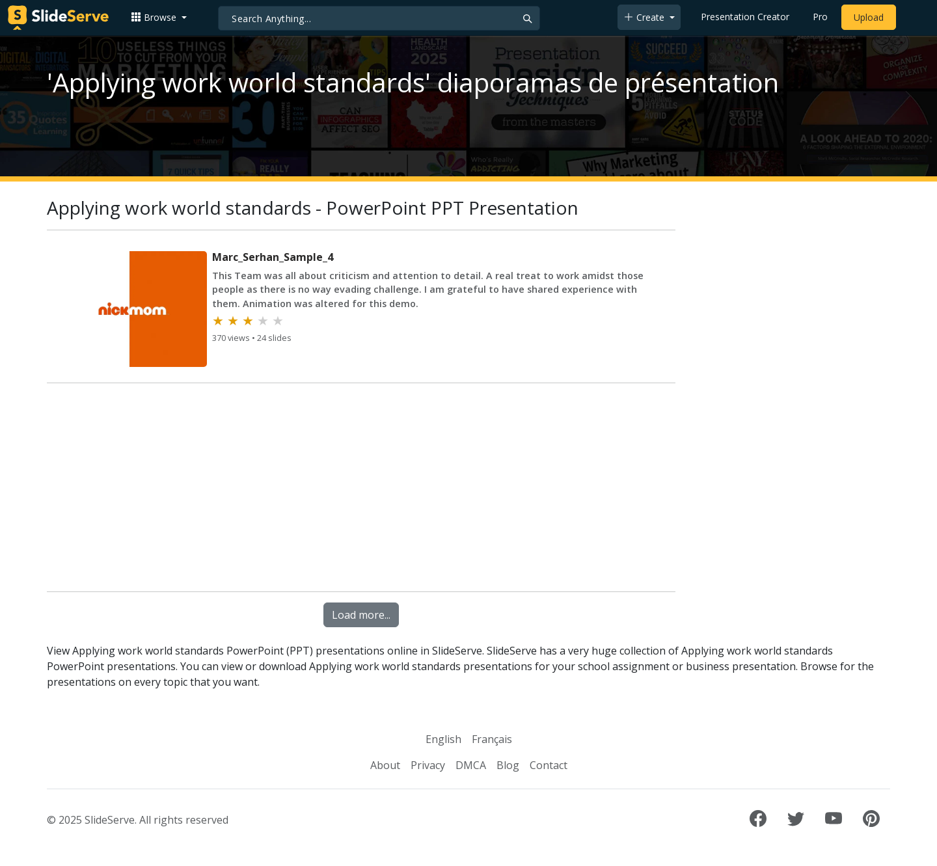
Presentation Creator (745, 16)
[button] (159, 17)
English (443, 739)
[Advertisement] (361, 490)
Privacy (428, 765)
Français (492, 739)
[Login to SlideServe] (913, 17)
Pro (820, 16)
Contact (548, 765)
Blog (507, 765)
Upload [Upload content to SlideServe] (869, 17)
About (385, 765)
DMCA (470, 765)
